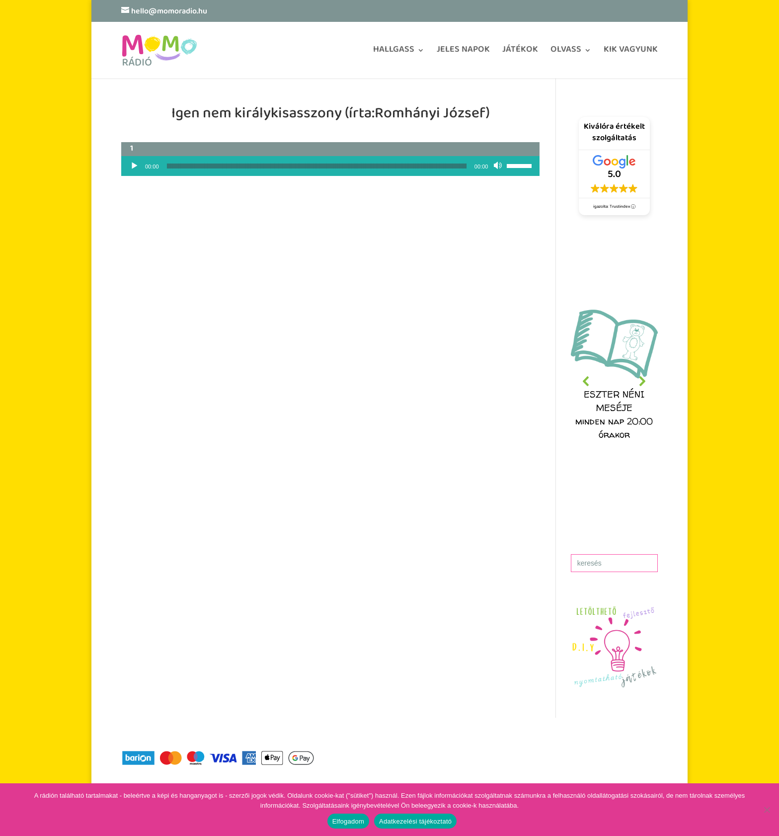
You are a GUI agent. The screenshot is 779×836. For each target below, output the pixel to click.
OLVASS (565, 53)
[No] (767, 810)
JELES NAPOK (463, 53)
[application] (330, 166)
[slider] (317, 166)
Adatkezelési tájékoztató (415, 821)
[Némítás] (499, 166)
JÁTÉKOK (520, 53)
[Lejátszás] (134, 166)
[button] (614, 381)
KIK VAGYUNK (631, 53)
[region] (614, 381)
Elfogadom (348, 821)
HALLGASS (393, 53)
